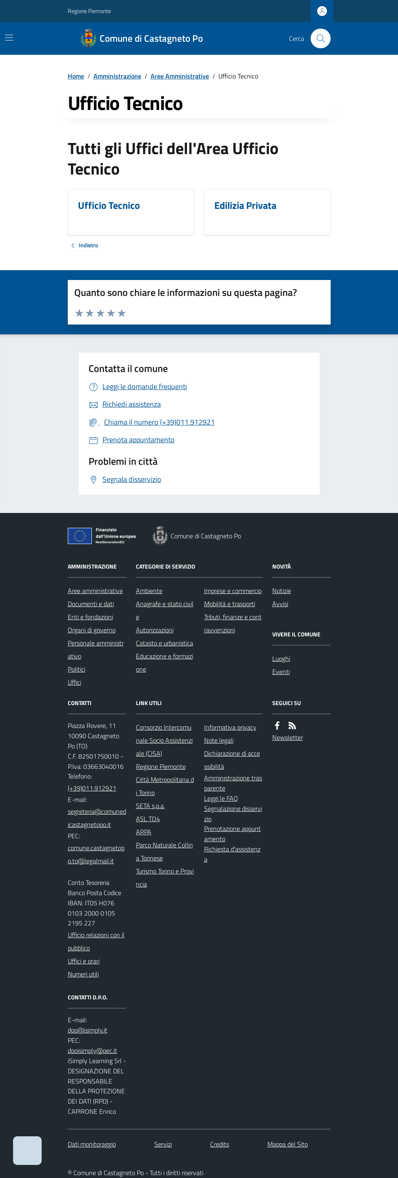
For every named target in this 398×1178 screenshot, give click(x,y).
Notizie (281, 591)
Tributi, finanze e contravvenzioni (233, 623)
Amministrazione (117, 76)
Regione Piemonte (89, 11)
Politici (76, 669)
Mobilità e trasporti (229, 604)
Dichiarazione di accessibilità (232, 759)
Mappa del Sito (287, 1144)
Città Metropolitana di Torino (165, 786)
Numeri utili (83, 974)
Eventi (281, 671)
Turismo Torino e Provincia (165, 877)
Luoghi (281, 658)
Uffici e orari (84, 961)
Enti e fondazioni (90, 617)
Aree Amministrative (180, 76)
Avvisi (280, 604)
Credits (219, 1144)
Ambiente (149, 591)
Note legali (218, 740)
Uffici (74, 682)
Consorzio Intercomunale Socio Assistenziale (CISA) (164, 740)
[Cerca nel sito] (317, 38)
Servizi (163, 1144)
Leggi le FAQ (221, 798)
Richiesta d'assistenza (232, 854)
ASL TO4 (148, 819)
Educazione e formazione (164, 662)
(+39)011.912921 (92, 788)
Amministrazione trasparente (233, 783)
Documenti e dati (91, 604)
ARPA (143, 832)
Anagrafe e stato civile (164, 610)
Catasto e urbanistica (164, 643)
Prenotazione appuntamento (232, 834)
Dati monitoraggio (92, 1144)
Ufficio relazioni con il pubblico (96, 941)
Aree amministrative (95, 591)
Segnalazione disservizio (233, 814)
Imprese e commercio (233, 591)
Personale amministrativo (96, 649)
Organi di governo (92, 630)
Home (76, 76)
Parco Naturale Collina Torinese (164, 851)
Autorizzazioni (154, 630)
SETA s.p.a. (150, 806)
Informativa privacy (230, 727)
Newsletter (287, 737)
